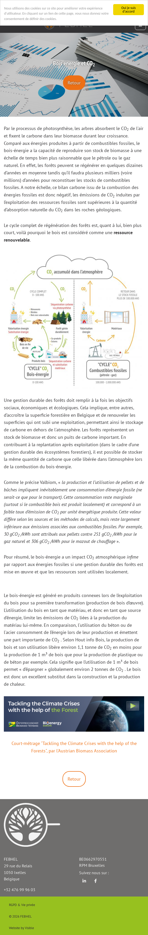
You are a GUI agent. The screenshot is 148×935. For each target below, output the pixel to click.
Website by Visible (21, 928)
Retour (74, 83)
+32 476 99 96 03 (19, 889)
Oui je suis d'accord (128, 10)
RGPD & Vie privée (22, 905)
